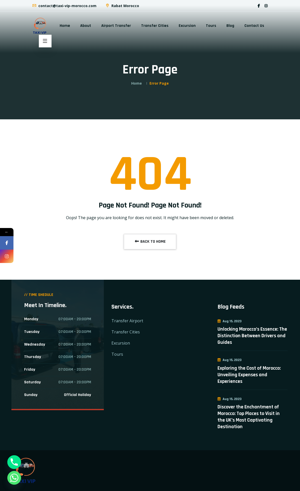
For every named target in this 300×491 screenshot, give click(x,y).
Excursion (187, 25)
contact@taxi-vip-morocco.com (64, 5)
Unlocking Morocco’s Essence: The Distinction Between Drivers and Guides (252, 336)
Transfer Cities (155, 25)
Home (65, 25)
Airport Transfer (116, 25)
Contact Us (254, 25)
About (85, 25)
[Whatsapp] (14, 478)
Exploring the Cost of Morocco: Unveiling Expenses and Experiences (249, 375)
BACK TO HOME (150, 241)
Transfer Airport (127, 321)
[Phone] (14, 462)
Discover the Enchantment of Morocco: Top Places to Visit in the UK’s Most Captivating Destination (249, 417)
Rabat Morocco (122, 5)
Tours (211, 25)
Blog (230, 25)
